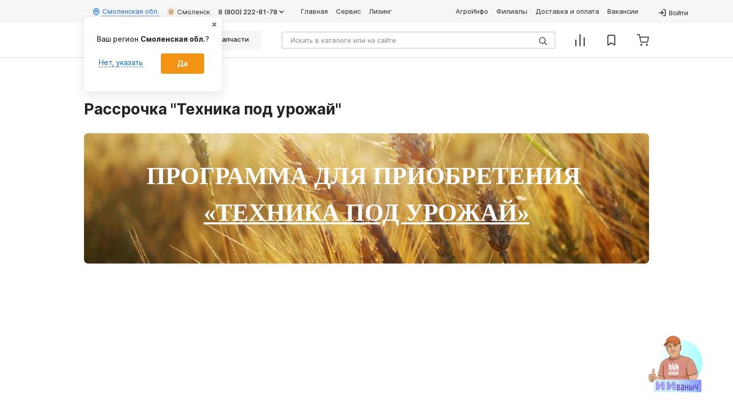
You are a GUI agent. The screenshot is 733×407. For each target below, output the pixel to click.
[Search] (418, 40)
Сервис (348, 11)
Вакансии (622, 11)
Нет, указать (121, 62)
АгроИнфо (472, 11)
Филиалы (511, 11)
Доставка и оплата (567, 11)
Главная (314, 11)
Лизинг (380, 11)
